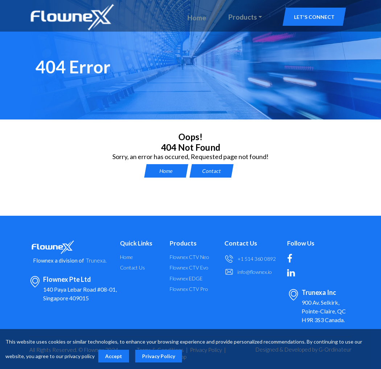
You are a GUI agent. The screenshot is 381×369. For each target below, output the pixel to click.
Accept (113, 356)
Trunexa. (96, 261)
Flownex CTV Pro (189, 289)
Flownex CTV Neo (189, 257)
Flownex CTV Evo (189, 268)
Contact (211, 171)
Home (196, 17)
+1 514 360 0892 (256, 258)
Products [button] (242, 16)
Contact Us (132, 268)
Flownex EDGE (186, 278)
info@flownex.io (254, 272)
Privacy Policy (158, 356)
